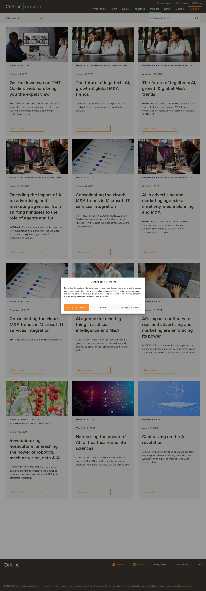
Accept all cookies (76, 307)
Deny (103, 307)
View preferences (130, 307)
